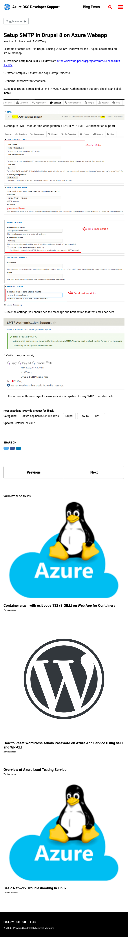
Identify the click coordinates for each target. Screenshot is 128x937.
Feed (33, 922)
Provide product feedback (38, 410)
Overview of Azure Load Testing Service (35, 770)
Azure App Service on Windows (40, 416)
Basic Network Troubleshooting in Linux (35, 888)
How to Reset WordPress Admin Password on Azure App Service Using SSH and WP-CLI (63, 745)
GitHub (21, 922)
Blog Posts (91, 7)
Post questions (12, 410)
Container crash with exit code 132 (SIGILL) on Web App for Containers (59, 605)
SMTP (98, 416)
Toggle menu (14, 21)
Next (94, 472)
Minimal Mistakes (45, 928)
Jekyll (29, 928)
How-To (84, 416)
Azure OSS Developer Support (36, 7)
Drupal (69, 416)
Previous (34, 472)
